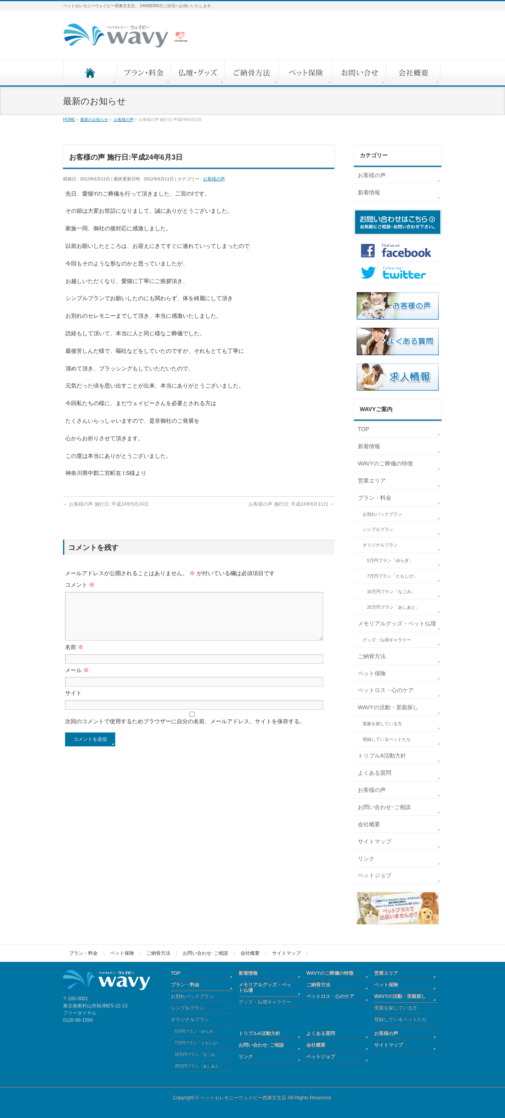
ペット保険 (372, 673)
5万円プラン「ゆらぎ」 (390, 560)
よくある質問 (374, 773)
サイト (73, 702)
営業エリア (372, 480)
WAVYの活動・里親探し (388, 707)
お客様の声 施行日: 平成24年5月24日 (106, 504)
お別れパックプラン (382, 514)
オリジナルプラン (380, 544)
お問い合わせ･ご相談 (384, 807)
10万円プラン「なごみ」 (391, 591)
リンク (366, 858)
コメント (80, 585)
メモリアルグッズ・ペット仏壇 (397, 623)
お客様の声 (214, 178)
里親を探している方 (382, 723)
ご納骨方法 (372, 656)
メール (77, 680)
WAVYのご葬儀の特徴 (385, 463)
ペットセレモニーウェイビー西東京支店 (243, 1097)
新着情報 (369, 192)
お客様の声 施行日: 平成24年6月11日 (291, 504)
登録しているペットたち (387, 739)
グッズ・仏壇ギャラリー (387, 639)
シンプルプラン (378, 529)
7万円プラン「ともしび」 (392, 576)
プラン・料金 (374, 498)
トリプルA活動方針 (382, 755)
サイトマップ (374, 841)
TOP (363, 429)
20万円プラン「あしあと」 (393, 607)
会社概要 (369, 824)
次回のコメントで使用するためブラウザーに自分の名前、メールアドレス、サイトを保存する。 (185, 731)
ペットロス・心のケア (386, 690)
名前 (74, 656)
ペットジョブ (374, 875)
